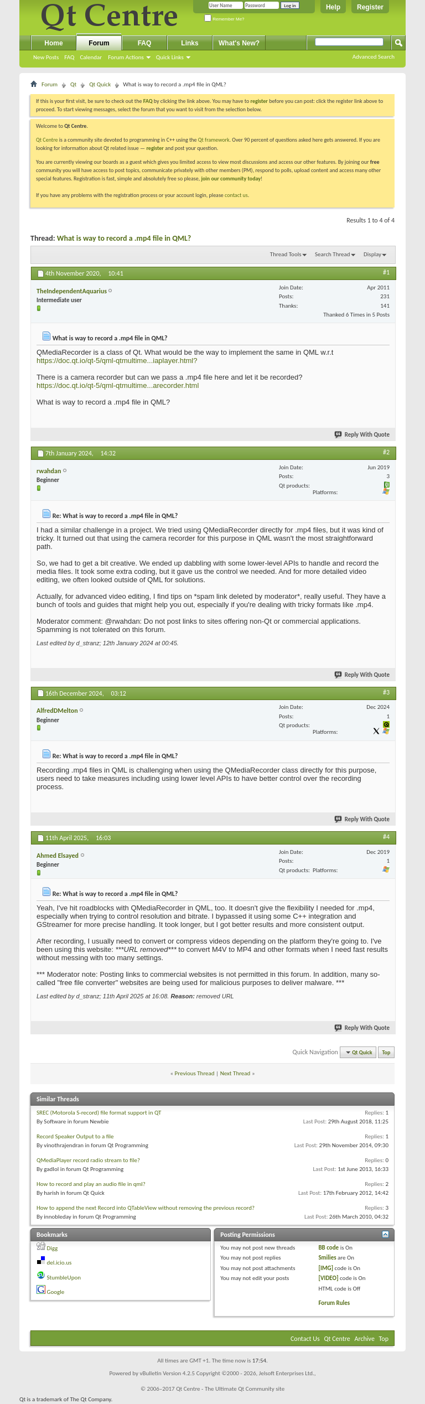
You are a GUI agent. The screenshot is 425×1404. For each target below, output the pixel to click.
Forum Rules (334, 1303)
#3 (386, 692)
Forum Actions (126, 57)
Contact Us (305, 1339)
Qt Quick (100, 84)
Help (333, 7)
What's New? (239, 43)
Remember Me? (224, 19)
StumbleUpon (64, 1277)
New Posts (46, 57)
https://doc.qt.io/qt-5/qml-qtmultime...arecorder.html (118, 385)
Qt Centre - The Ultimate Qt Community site (230, 1388)
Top (386, 1052)
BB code (328, 1247)
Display (372, 254)
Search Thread (332, 254)
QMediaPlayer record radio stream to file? (88, 1160)
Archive (365, 1339)
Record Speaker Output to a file (75, 1136)
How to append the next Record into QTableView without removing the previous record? (146, 1207)
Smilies (327, 1257)
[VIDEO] (328, 1278)
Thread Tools (286, 254)
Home (53, 43)
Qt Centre (47, 139)
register (154, 148)
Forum (99, 43)
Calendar (91, 57)
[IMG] (325, 1268)
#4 (386, 837)
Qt (73, 84)
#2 (386, 452)
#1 (386, 272)
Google (56, 1292)
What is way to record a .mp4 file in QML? (124, 238)
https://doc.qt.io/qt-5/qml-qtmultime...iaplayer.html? (117, 360)
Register (370, 7)
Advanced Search (374, 56)
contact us (236, 195)
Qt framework (214, 139)
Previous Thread (195, 1073)
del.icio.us (59, 1262)
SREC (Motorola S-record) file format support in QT (99, 1112)
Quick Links (170, 57)
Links (189, 43)
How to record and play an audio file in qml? (91, 1184)
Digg (52, 1248)
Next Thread (235, 1073)
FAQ (69, 57)
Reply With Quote (362, 434)
